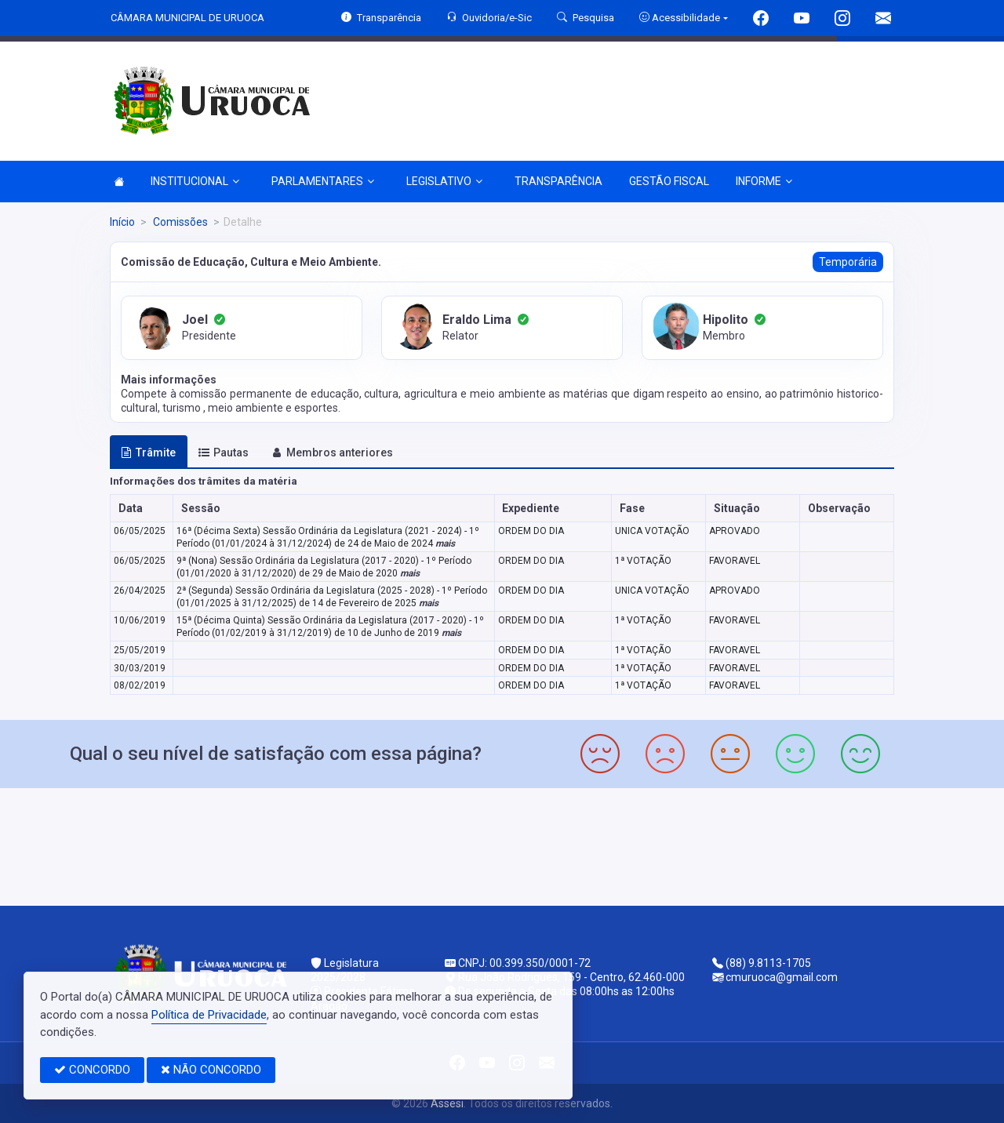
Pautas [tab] (223, 452)
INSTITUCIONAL (195, 181)
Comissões (179, 222)
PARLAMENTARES (322, 181)
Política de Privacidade (209, 1015)
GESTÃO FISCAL (669, 181)
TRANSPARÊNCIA (558, 181)
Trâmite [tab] (148, 452)
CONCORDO (92, 1070)
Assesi (447, 1103)
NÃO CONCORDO (211, 1070)
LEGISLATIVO (444, 181)
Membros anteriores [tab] (332, 452)
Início (122, 222)
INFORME (764, 181)
